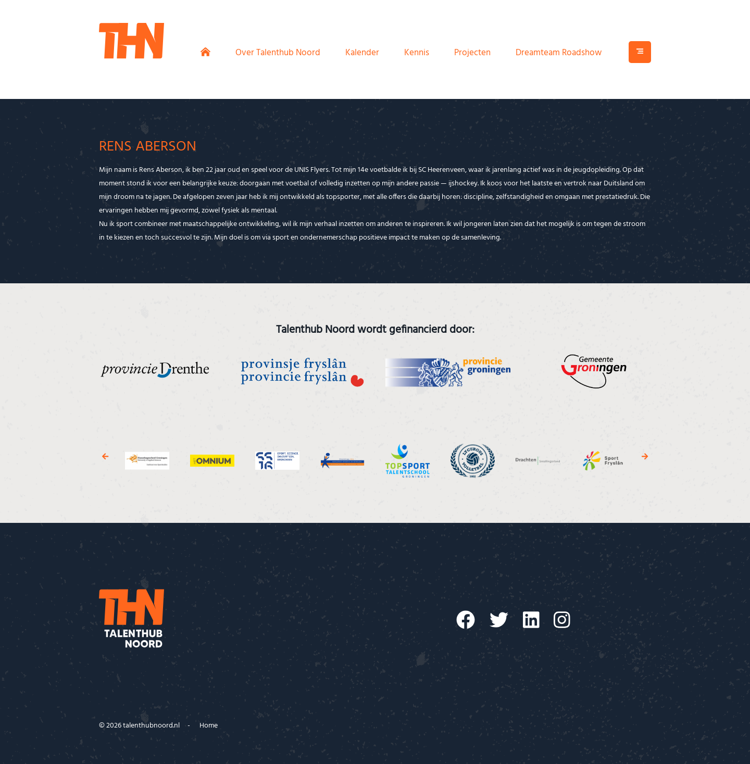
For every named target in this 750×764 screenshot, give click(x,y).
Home (208, 726)
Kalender (362, 53)
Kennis (416, 53)
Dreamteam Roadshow (559, 53)
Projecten (472, 53)
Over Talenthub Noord (277, 53)
